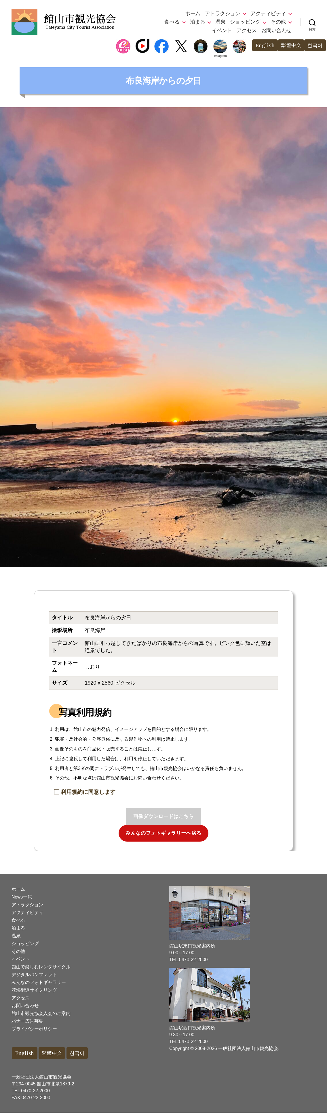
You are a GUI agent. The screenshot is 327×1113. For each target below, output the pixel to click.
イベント (222, 30)
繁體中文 (291, 45)
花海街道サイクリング (34, 990)
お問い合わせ (276, 30)
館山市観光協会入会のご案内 (41, 1013)
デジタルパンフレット (34, 974)
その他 (278, 22)
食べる (172, 22)
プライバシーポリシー (34, 1028)
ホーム (192, 13)
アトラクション (222, 13)
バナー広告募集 (27, 1021)
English (265, 45)
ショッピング (245, 22)
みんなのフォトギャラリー (39, 982)
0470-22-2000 (35, 1091)
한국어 (315, 45)
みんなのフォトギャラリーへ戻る (163, 833)
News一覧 (22, 896)
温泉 (220, 22)
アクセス (247, 30)
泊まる (197, 22)
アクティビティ (268, 13)
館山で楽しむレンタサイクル (41, 966)
